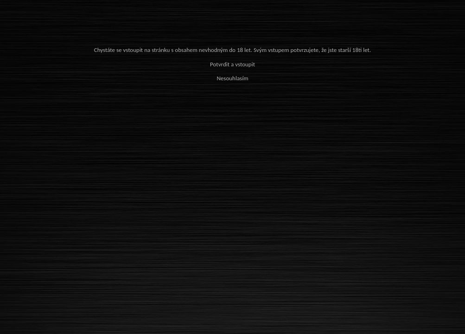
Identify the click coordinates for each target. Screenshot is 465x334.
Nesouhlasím (232, 78)
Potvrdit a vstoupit (232, 64)
